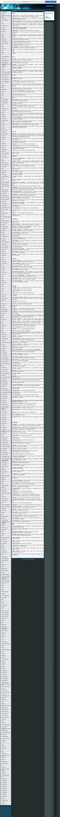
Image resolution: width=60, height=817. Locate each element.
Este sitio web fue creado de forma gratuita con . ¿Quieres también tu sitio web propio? (30, 2)
